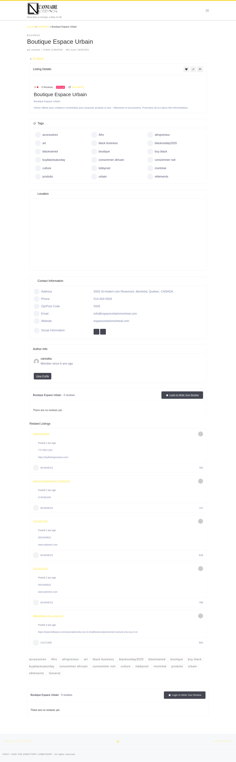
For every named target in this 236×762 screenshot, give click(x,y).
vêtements (157, 176)
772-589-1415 (45, 450)
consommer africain (107, 160)
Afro (97, 135)
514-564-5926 (103, 299)
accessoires (46, 135)
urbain (99, 176)
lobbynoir (101, 168)
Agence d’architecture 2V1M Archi (51, 481)
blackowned (46, 151)
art (40, 143)
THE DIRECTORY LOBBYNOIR (34, 754)
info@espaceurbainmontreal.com (115, 313)
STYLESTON (40, 521)
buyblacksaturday (50, 160)
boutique (100, 151)
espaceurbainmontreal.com (111, 321)
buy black (157, 151)
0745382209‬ (44, 497)
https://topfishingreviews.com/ (53, 457)
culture (43, 168)
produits (44, 176)
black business (104, 143)
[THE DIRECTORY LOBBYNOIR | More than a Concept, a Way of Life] (42, 8)
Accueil (31, 26)
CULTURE (42, 643)
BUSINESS (43, 26)
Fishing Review (41, 433)
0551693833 (44, 537)
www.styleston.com (48, 544)
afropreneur (158, 135)
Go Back (37, 58)
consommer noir (161, 160)
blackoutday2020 (162, 143)
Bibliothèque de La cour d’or (48, 615)
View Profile (42, 376)
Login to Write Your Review (182, 395)
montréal (156, 168)
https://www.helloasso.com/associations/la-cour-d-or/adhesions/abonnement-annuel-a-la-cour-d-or (88, 632)
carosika (35, 50)
